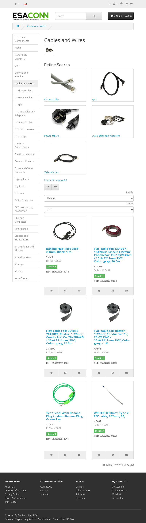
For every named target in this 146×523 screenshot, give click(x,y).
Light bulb (20, 186)
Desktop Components (22, 145)
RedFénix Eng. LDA (28, 515)
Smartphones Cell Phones (24, 248)
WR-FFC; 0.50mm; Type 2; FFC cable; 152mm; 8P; (111, 414)
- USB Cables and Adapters (25, 113)
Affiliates (80, 494)
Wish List (116, 494)
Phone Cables (51, 99)
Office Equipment (24, 200)
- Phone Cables (24, 90)
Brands (80, 486)
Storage (19, 264)
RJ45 (94, 99)
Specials (80, 498)
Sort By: (129, 192)
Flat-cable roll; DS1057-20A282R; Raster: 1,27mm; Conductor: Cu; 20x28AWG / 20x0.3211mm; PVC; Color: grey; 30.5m (65, 337)
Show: (130, 203)
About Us (10, 486)
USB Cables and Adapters (106, 135)
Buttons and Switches (21, 74)
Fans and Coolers (24, 161)
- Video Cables (23, 122)
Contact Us (46, 486)
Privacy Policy (12, 494)
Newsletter (117, 498)
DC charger (21, 136)
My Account (118, 486)
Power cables (51, 135)
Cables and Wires (36, 26)
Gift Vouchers (83, 490)
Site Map (44, 494)
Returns (44, 490)
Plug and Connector (20, 219)
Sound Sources (23, 257)
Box (17, 65)
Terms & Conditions (15, 498)
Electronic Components (22, 38)
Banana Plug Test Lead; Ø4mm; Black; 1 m (62, 250)
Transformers (22, 278)
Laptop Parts (22, 179)
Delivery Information (16, 490)
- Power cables (23, 97)
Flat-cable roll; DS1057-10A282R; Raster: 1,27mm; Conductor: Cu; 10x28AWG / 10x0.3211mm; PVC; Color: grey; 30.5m (112, 255)
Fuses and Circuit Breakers (24, 170)
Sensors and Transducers (21, 237)
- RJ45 (18, 104)
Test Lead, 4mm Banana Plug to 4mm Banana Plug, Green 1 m (64, 416)
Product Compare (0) (55, 180)
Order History (119, 490)
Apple (18, 47)
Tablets (19, 271)
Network (19, 193)
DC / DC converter (24, 129)
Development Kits (24, 154)
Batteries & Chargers (21, 56)
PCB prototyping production (24, 209)
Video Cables (51, 172)
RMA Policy (10, 501)
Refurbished (21, 228)
